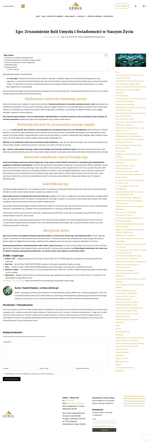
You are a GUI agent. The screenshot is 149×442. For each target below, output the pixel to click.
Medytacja (7, 129)
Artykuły (58, 37)
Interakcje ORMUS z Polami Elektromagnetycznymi (125, 167)
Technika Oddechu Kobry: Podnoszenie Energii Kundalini (129, 175)
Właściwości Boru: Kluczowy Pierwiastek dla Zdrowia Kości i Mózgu (130, 108)
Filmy (117, 72)
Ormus (117, 326)
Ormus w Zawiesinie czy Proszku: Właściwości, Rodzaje (127, 315)
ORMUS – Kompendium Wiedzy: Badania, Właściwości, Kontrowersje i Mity (129, 344)
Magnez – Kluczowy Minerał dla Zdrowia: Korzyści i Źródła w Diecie (129, 231)
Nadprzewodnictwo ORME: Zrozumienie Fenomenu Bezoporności (129, 193)
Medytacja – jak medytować (125, 235)
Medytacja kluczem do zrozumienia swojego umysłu (23, 60)
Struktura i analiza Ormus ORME (126, 171)
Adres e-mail (45, 369)
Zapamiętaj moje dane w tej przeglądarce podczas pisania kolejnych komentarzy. (30, 374)
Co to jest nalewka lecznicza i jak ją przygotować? (126, 187)
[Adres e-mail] (56, 369)
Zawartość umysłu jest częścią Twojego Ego (20, 62)
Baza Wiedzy (119, 371)
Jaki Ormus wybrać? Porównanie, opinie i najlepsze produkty (129, 76)
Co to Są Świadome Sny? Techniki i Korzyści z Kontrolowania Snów (130, 251)
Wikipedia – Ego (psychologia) (15, 280)
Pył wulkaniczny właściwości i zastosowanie (130, 262)
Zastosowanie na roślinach (124, 104)
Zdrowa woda (120, 151)
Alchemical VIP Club (122, 332)
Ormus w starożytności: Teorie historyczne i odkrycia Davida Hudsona (130, 100)
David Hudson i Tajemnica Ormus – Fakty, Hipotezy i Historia (130, 129)
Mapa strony (127, 403)
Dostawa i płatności (122, 352)
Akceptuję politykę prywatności (104, 426)
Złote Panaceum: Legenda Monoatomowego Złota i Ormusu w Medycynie (127, 273)
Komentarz (8, 342)
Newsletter (119, 335)
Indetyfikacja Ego (11, 65)
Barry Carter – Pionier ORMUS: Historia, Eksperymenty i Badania (129, 123)
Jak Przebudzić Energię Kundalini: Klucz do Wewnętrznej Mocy (129, 219)
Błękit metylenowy (121, 361)
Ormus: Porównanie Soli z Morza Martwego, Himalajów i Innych (127, 303)
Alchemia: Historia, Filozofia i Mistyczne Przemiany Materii (129, 202)
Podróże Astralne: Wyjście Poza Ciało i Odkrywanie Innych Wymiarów (128, 257)
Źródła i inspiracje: (14, 69)
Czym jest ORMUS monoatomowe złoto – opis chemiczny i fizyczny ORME (129, 309)
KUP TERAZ (122, 6)
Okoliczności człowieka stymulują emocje (19, 58)
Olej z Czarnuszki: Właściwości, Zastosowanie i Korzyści (126, 213)
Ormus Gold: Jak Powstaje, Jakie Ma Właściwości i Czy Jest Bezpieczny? (128, 135)
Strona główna (48, 37)
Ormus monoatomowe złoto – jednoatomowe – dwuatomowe (126, 291)
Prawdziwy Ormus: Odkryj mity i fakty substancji (128, 155)
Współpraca (108, 16)
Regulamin (127, 396)
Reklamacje (119, 355)
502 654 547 (69, 401)
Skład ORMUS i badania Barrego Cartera (129, 81)
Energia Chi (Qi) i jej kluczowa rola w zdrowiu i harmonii (127, 266)
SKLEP (38, 16)
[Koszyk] (144, 6)
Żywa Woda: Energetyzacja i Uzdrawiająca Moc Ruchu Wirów (130, 181)
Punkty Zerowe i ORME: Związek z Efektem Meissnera (130, 280)
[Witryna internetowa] (92, 369)
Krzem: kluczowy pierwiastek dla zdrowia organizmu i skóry (129, 225)
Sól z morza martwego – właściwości (128, 198)
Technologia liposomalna (124, 367)
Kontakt (118, 329)
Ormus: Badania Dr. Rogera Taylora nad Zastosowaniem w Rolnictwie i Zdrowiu (130, 85)
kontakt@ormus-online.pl (76, 403)
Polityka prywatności (130, 401)
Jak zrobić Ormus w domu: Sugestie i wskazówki (127, 91)
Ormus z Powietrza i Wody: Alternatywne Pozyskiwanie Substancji (129, 140)
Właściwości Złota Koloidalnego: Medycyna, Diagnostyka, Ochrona (130, 114)
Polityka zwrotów (121, 358)
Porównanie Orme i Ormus (124, 119)
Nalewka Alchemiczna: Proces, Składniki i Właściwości (129, 207)
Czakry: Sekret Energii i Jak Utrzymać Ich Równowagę (129, 239)
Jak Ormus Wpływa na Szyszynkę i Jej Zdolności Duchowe (128, 146)
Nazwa (7, 369)
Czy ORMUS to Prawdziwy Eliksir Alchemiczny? (126, 161)
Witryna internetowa (83, 369)
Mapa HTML (119, 322)
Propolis (118, 364)
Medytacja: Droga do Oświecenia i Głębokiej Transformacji (130, 245)
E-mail (94, 419)
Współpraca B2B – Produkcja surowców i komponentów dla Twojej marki (129, 339)
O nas (43, 16)
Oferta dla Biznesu (94, 16)
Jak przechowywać (121, 96)
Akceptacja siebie (11, 67)
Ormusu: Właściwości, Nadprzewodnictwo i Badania (130, 286)
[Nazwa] (20, 369)
